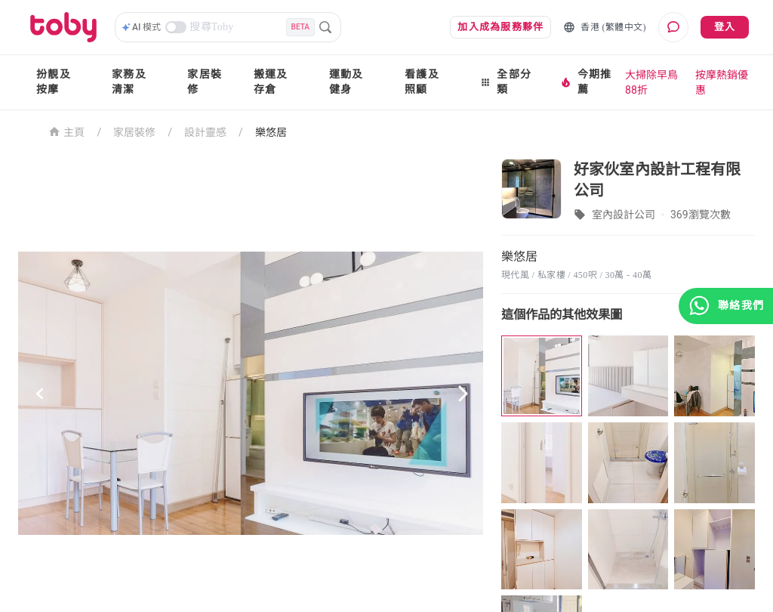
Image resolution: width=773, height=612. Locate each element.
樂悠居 (271, 132)
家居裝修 (204, 82)
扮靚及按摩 (53, 82)
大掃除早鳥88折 (651, 82)
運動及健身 (346, 82)
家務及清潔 (129, 82)
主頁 (66, 131)
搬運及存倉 (271, 82)
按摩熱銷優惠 (721, 82)
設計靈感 (205, 132)
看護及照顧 (422, 82)
